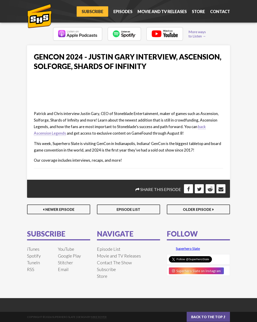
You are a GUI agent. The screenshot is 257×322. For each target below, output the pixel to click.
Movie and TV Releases (162, 11)
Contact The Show (114, 262)
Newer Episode (59, 209)
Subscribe (92, 11)
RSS (30, 269)
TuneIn (33, 262)
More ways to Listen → (197, 34)
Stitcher (65, 262)
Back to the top (208, 317)
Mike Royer (99, 317)
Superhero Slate (188, 248)
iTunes (33, 249)
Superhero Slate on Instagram (196, 271)
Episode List (128, 209)
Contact (220, 11)
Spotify (34, 255)
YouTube (66, 249)
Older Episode (197, 209)
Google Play (69, 255)
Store (198, 11)
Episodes (122, 11)
